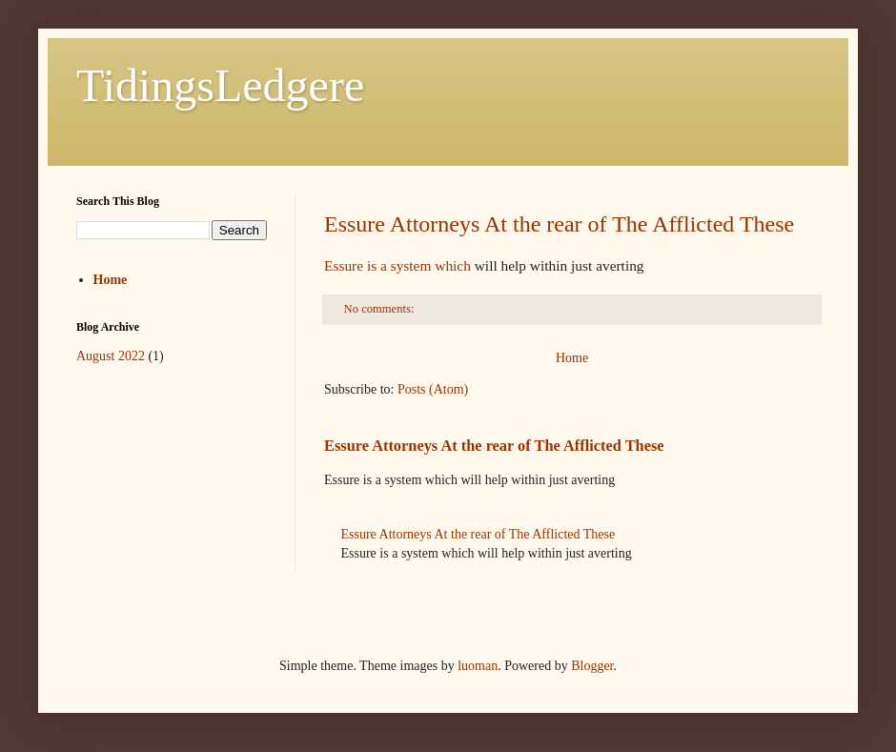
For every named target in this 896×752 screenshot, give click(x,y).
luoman (478, 666)
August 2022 (110, 356)
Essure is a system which (397, 265)
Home (572, 358)
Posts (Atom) (432, 389)
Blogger (592, 666)
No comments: (380, 308)
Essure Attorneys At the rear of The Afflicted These (559, 224)
